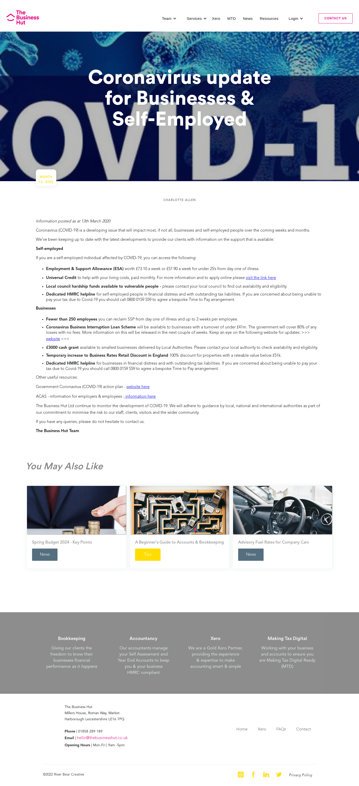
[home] (22, 17)
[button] (169, 18)
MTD (231, 18)
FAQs (281, 728)
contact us (335, 18)
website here (138, 387)
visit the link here (261, 278)
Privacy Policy (300, 775)
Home (242, 728)
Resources (269, 18)
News (248, 18)
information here (140, 397)
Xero (216, 18)
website (53, 339)
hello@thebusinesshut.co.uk (102, 738)
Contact (303, 728)
